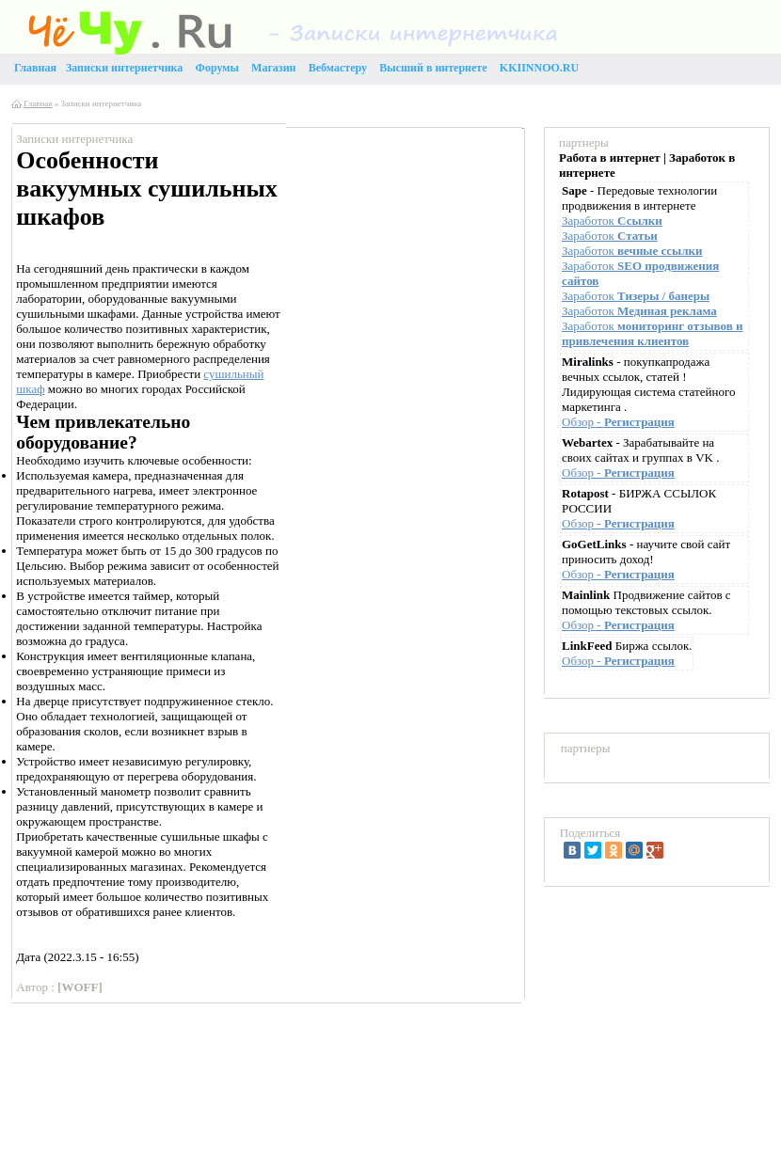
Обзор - (618, 422)
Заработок (612, 220)
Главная (38, 103)
